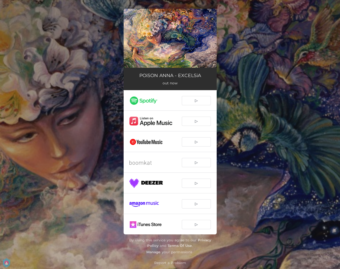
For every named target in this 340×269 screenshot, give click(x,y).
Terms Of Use (180, 245)
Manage (153, 252)
